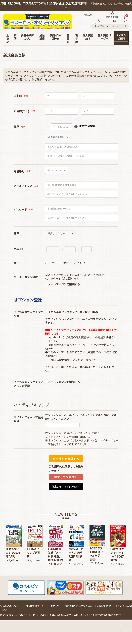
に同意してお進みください (66, 469)
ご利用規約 (54, 605)
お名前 (18, 96)
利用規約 (56, 466)
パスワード (20, 209)
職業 (16, 233)
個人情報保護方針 (34, 605)
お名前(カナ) (21, 111)
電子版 (76, 38)
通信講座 (42, 37)
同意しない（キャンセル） (66, 486)
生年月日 (19, 249)
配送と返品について (10, 605)
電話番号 (19, 171)
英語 (15, 37)
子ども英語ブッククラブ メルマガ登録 (28, 384)
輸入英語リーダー (104, 37)
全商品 (7, 38)
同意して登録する (66, 477)
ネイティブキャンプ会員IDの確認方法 (67, 437)
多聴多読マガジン (27, 37)
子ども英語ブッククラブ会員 (28, 314)
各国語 (68, 38)
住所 (16, 127)
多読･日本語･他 (55, 37)
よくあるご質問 (121, 36)
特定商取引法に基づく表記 (78, 605)
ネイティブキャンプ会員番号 (28, 419)
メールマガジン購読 (26, 277)
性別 (16, 263)
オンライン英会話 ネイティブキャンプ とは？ (72, 433)
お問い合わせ (104, 605)
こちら (94, 367)
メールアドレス (23, 186)
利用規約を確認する (66, 459)
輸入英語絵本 (88, 37)
